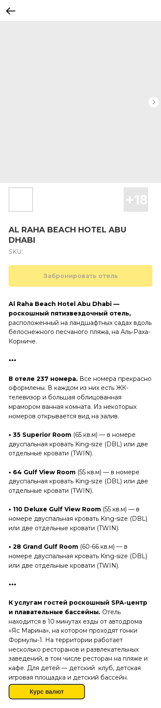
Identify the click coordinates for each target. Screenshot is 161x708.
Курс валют (47, 691)
